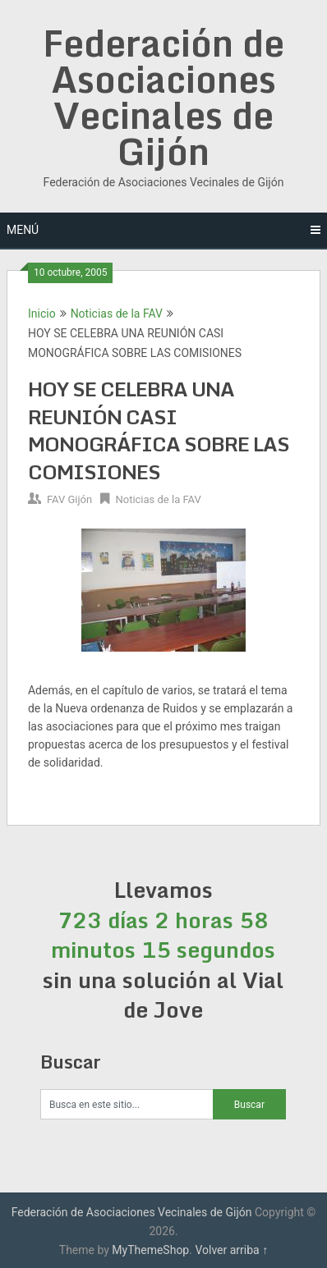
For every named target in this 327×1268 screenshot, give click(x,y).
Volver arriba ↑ (231, 1250)
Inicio (42, 313)
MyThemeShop (150, 1250)
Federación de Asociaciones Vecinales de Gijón (163, 97)
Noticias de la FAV (117, 313)
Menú (23, 229)
